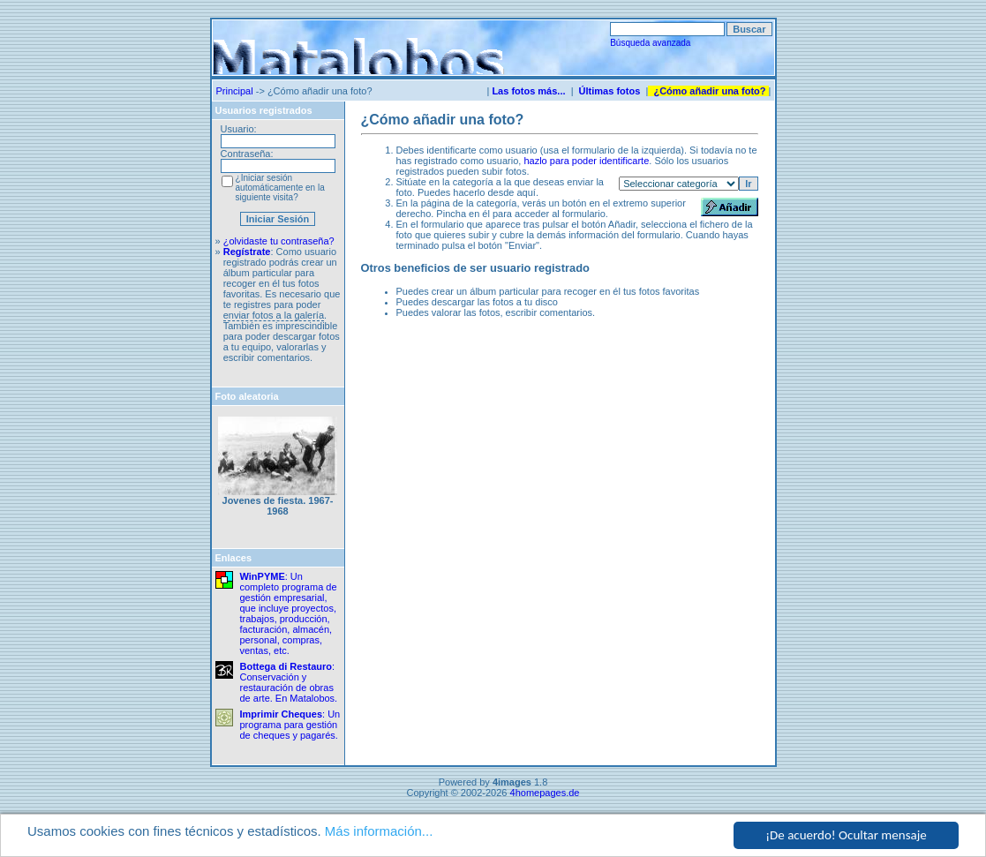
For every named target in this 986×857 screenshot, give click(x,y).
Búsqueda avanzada (650, 43)
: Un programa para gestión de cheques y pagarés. (290, 724)
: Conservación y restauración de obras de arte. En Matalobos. (289, 682)
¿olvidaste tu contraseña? (279, 241)
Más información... (379, 831)
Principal (234, 91)
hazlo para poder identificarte (586, 160)
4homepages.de (545, 792)
